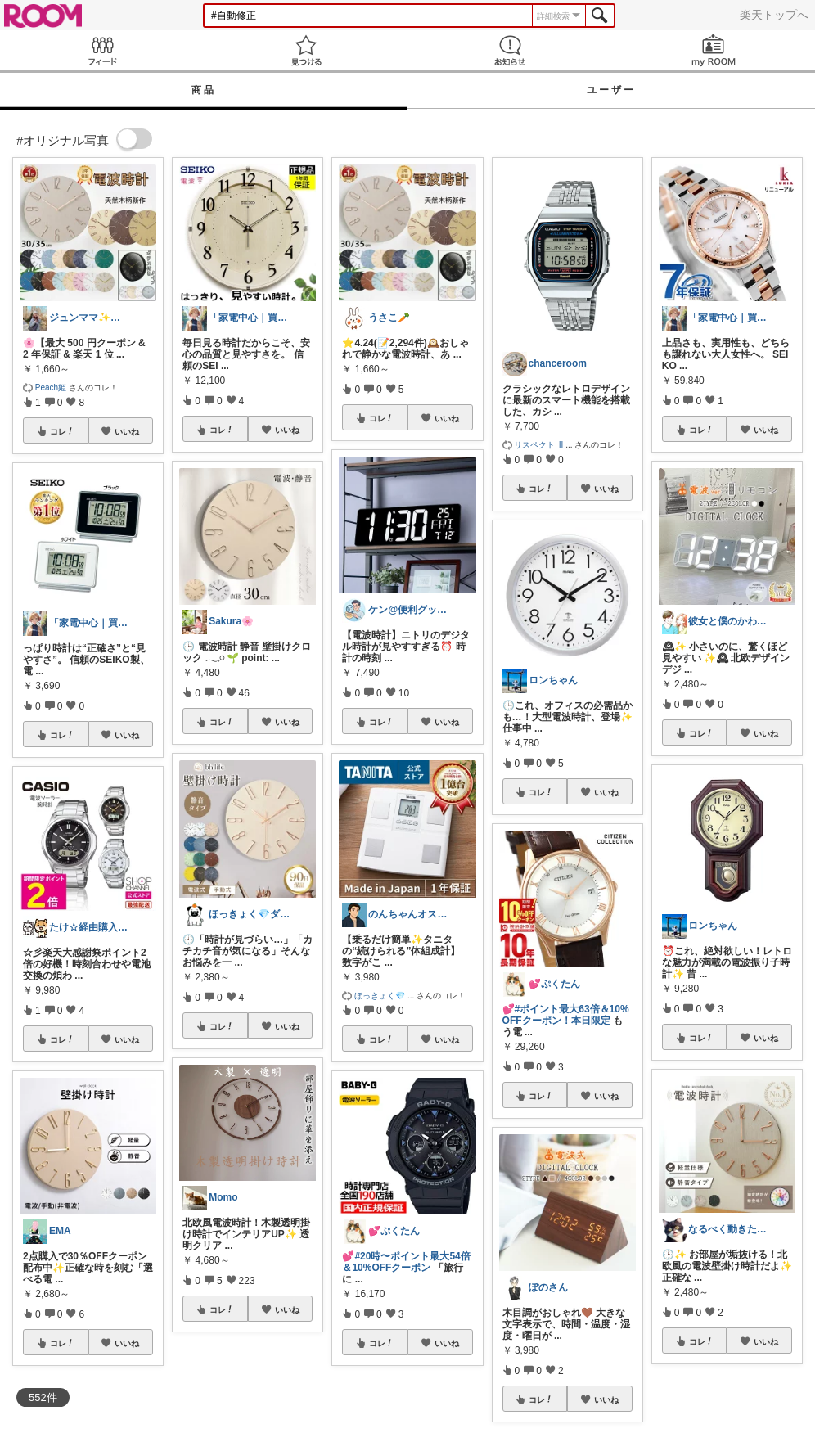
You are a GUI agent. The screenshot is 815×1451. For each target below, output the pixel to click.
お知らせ (509, 50)
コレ (62, 431)
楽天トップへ (774, 14)
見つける (306, 50)
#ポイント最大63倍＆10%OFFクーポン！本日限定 (565, 1014)
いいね (127, 431)
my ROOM (713, 50)
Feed (102, 50)
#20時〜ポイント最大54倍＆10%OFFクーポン (406, 1261)
